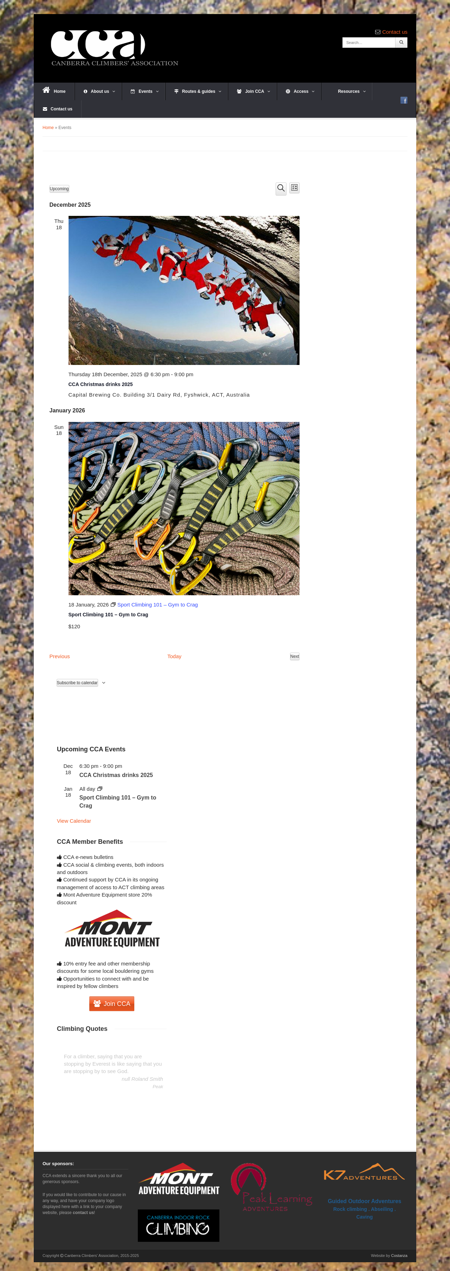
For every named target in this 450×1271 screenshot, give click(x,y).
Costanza (399, 1255)
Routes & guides (198, 91)
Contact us (394, 32)
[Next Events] (295, 656)
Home (54, 90)
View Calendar (74, 821)
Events (145, 91)
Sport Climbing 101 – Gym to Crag (108, 614)
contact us (83, 1212)
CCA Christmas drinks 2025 (101, 384)
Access (300, 91)
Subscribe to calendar (77, 682)
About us (99, 91)
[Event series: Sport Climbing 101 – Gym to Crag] (154, 605)
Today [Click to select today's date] (174, 656)
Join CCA (253, 91)
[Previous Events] (60, 656)
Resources (348, 91)
